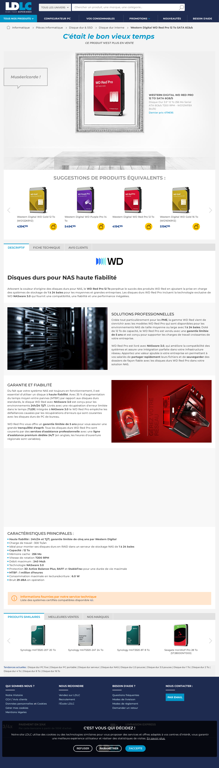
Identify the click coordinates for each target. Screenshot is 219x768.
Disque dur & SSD (81, 27)
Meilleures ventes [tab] (63, 617)
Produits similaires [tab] (24, 617)
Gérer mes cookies (17, 707)
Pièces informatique (49, 27)
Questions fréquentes (125, 695)
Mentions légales (16, 712)
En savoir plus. (156, 737)
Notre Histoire (14, 695)
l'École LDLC (66, 703)
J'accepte (135, 748)
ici (91, 600)
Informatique (21, 27)
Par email (175, 697)
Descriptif (16, 247)
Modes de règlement (125, 703)
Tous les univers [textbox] (53, 7)
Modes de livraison (123, 699)
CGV (8, 699)
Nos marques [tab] (98, 617)
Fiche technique (46, 247)
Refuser (83, 748)
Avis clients (78, 247)
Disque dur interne (111, 27)
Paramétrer (109, 748)
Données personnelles (19, 703)
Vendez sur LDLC (69, 695)
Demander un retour (125, 707)
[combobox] (55, 7)
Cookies (42, 703)
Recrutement (67, 699)
